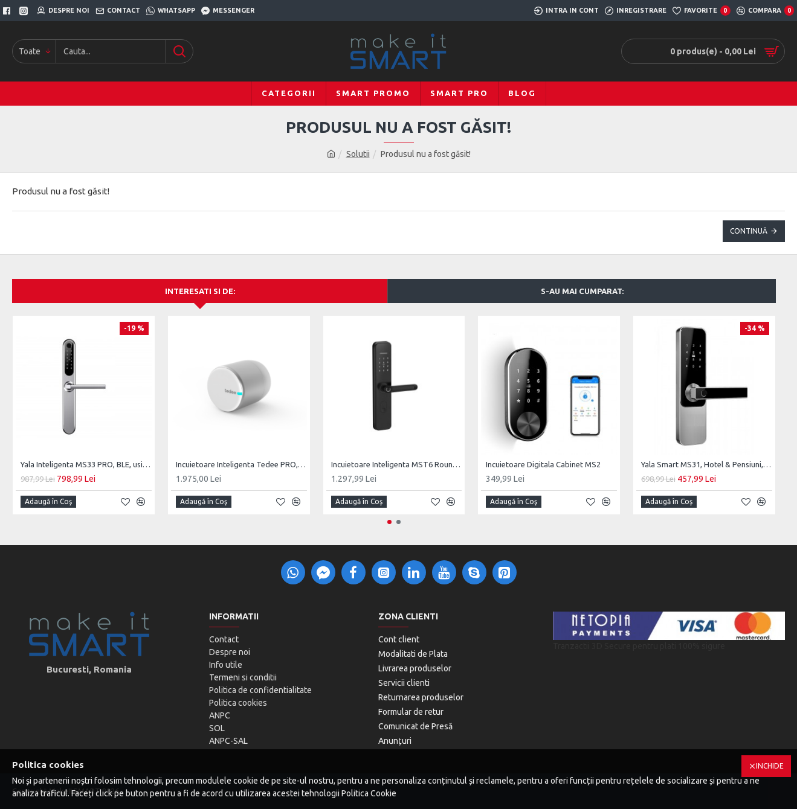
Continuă (748, 231)
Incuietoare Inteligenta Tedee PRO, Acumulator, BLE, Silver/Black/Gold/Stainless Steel (241, 464)
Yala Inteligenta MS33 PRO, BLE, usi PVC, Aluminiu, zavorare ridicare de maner (86, 464)
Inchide (770, 766)
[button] (389, 522)
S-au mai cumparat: (582, 291)
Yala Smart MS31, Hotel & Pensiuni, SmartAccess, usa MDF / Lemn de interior (706, 464)
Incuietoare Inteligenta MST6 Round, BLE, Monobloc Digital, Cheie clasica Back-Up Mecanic (396, 464)
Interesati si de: (200, 291)
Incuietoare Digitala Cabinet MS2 (543, 464)
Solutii (358, 154)
